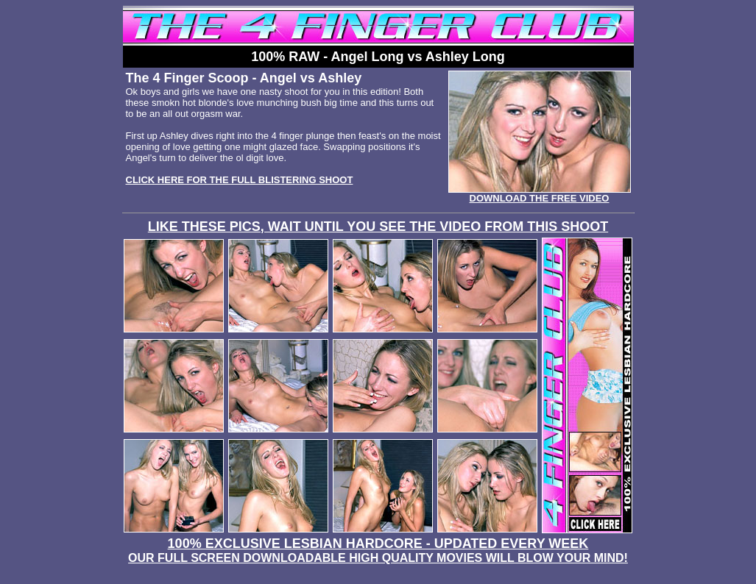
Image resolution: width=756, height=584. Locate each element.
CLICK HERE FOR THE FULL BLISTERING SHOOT (239, 179)
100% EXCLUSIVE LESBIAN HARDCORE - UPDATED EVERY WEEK (378, 550)
